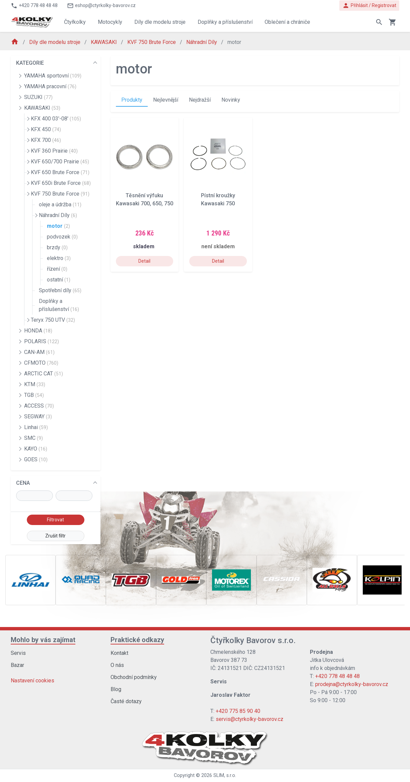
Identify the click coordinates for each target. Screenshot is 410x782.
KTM (34, 384)
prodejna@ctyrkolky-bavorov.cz (351, 684)
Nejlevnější (165, 100)
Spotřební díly (60, 290)
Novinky (230, 100)
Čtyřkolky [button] (75, 22)
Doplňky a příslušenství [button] (225, 22)
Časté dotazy (126, 701)
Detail (144, 261)
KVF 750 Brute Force (152, 42)
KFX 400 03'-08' (56, 118)
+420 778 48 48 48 (337, 676)
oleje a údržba (60, 204)
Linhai (36, 427)
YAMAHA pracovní (50, 86)
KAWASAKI (104, 42)
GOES (36, 459)
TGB (34, 395)
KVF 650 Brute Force (60, 172)
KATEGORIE (30, 63)
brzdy (57, 247)
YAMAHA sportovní (52, 75)
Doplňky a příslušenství (59, 305)
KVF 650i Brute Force (61, 183)
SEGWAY (38, 416)
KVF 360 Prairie (54, 151)
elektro (59, 258)
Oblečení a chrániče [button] (287, 22)
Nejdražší (200, 100)
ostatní (58, 279)
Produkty (131, 100)
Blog (116, 689)
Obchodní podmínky (134, 677)
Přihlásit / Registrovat (369, 5)
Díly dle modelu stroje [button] (160, 22)
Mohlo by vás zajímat (43, 640)
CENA (23, 483)
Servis (18, 653)
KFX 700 (46, 140)
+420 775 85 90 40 (238, 711)
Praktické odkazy (137, 640)
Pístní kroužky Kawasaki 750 (218, 199)
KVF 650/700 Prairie (60, 161)
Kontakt (119, 653)
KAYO (35, 449)
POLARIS (41, 341)
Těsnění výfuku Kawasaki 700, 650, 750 (144, 199)
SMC (33, 438)
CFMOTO (41, 363)
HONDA (38, 330)
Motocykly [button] (110, 22)
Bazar (17, 665)
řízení (57, 269)
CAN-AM (39, 352)
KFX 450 (46, 129)
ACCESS (39, 406)
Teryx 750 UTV (53, 320)
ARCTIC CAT (43, 373)
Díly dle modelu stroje (55, 42)
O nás (117, 665)
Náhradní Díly (202, 42)
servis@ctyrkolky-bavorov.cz (249, 719)
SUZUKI (38, 97)
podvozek (62, 236)
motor (58, 226)
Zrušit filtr (55, 535)
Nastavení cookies (32, 680)
